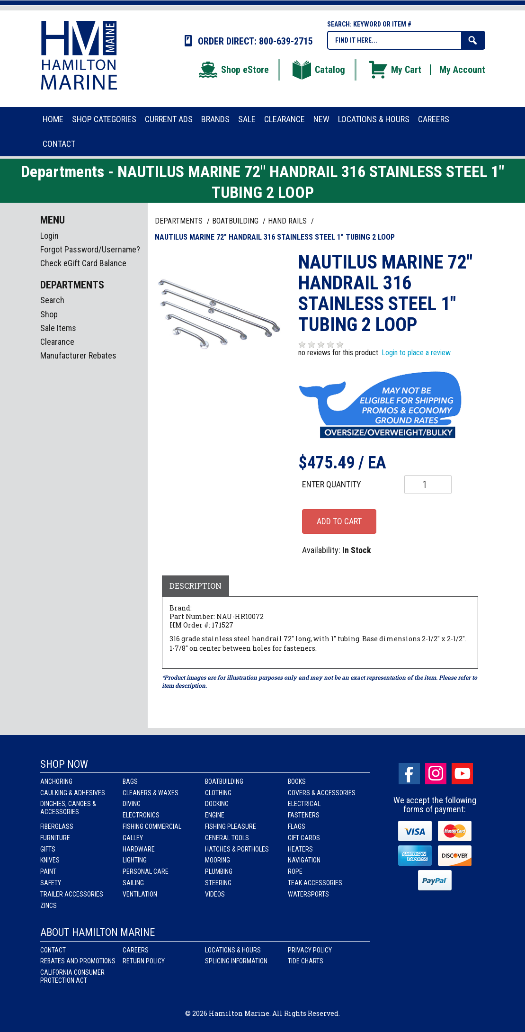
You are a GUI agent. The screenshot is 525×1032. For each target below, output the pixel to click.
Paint (48, 871)
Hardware (139, 849)
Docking (217, 804)
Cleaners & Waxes (150, 793)
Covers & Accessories (322, 793)
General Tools (227, 838)
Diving (132, 804)
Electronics (141, 815)
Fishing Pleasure (230, 826)
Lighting (135, 860)
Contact (53, 950)
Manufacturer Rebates (78, 355)
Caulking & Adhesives (72, 793)
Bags (130, 781)
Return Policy (144, 961)
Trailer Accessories (71, 894)
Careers (136, 950)
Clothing (218, 793)
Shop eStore (233, 69)
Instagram (435, 773)
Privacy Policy (310, 950)
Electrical (304, 804)
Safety (50, 883)
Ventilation (140, 894)
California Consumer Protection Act (72, 976)
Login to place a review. (417, 352)
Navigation (304, 860)
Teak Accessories (315, 883)
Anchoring (56, 781)
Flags (296, 826)
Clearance (57, 342)
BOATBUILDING (236, 220)
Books (297, 781)
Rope (295, 871)
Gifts (47, 849)
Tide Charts (305, 961)
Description (195, 586)
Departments (180, 220)
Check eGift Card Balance (83, 263)
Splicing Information (236, 961)
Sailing (133, 883)
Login (49, 236)
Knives (50, 860)
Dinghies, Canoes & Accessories (68, 808)
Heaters (300, 849)
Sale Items (58, 328)
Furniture (55, 838)
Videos (215, 894)
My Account (462, 69)
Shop (49, 314)
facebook (409, 773)
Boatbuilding (224, 781)
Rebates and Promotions (78, 961)
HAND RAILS (288, 220)
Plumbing (218, 871)
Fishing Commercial (152, 826)
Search (52, 300)
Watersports (308, 894)
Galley (133, 838)
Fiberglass (56, 826)
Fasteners (304, 815)
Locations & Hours (233, 950)
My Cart (394, 69)
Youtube (462, 773)
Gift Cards (304, 838)
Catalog (318, 69)
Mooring (217, 860)
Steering (218, 883)
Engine (214, 815)
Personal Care (146, 871)
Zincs (48, 905)
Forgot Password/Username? (90, 249)
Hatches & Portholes (237, 849)
